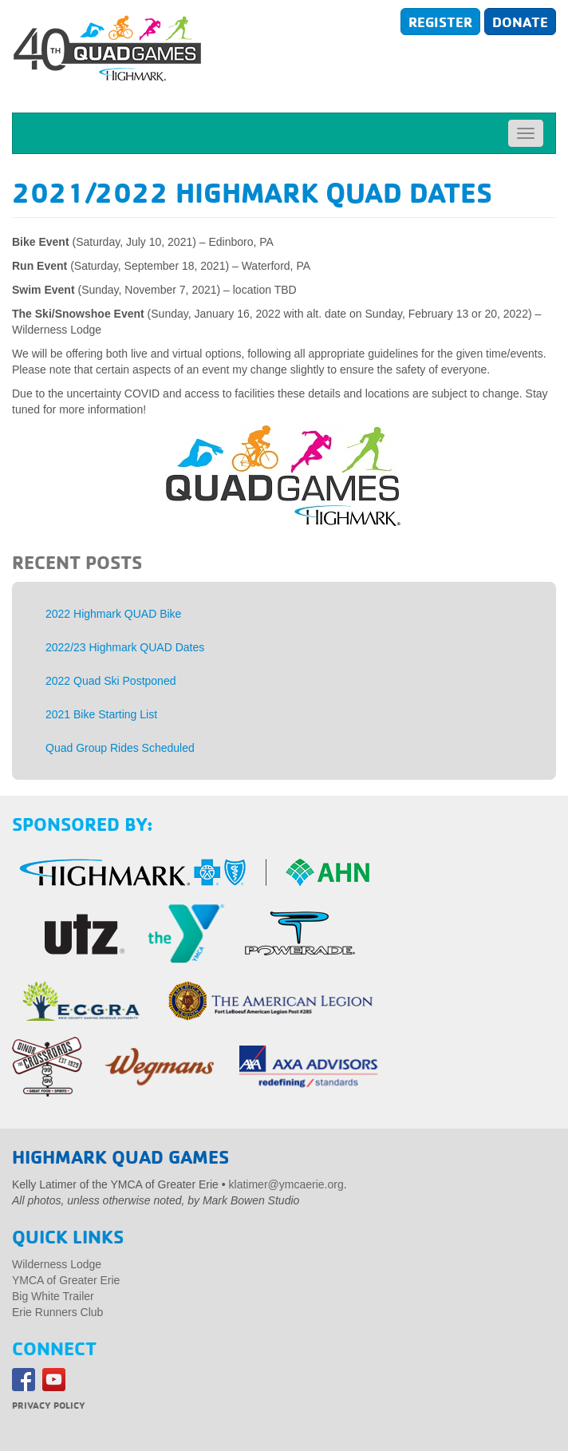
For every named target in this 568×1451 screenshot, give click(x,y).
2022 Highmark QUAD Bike (113, 613)
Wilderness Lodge (56, 1264)
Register (440, 21)
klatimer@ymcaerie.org (286, 1184)
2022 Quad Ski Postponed (110, 680)
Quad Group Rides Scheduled (120, 747)
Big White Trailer (53, 1296)
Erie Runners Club (57, 1312)
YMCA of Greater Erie (66, 1280)
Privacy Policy (48, 1405)
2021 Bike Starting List (101, 714)
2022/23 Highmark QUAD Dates (124, 647)
